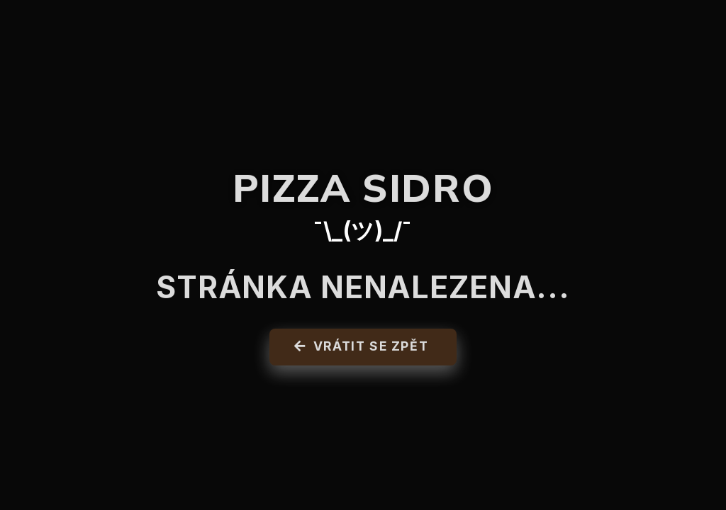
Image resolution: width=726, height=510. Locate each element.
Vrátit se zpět (361, 349)
